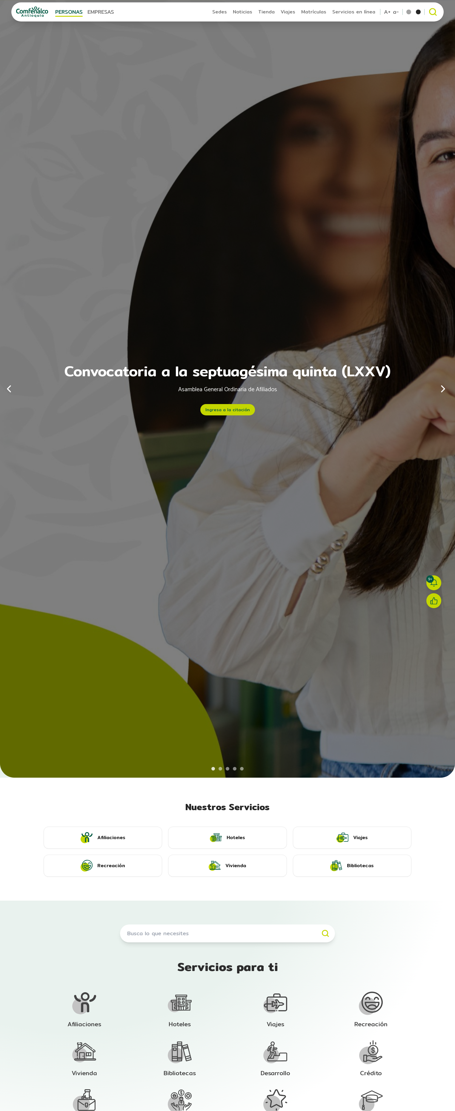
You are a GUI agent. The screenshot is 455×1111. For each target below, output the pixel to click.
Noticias (242, 12)
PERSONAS (69, 11)
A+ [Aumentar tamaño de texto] (387, 12)
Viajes (288, 12)
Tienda (266, 12)
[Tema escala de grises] (418, 12)
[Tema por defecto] (408, 12)
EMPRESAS (100, 11)
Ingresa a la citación (227, 409)
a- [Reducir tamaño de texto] (396, 12)
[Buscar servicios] (227, 933)
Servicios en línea (353, 12)
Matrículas (313, 12)
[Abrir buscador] (433, 12)
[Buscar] (325, 933)
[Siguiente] (443, 389)
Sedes (219, 12)
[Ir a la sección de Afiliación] (84, 1009)
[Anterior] (12, 389)
